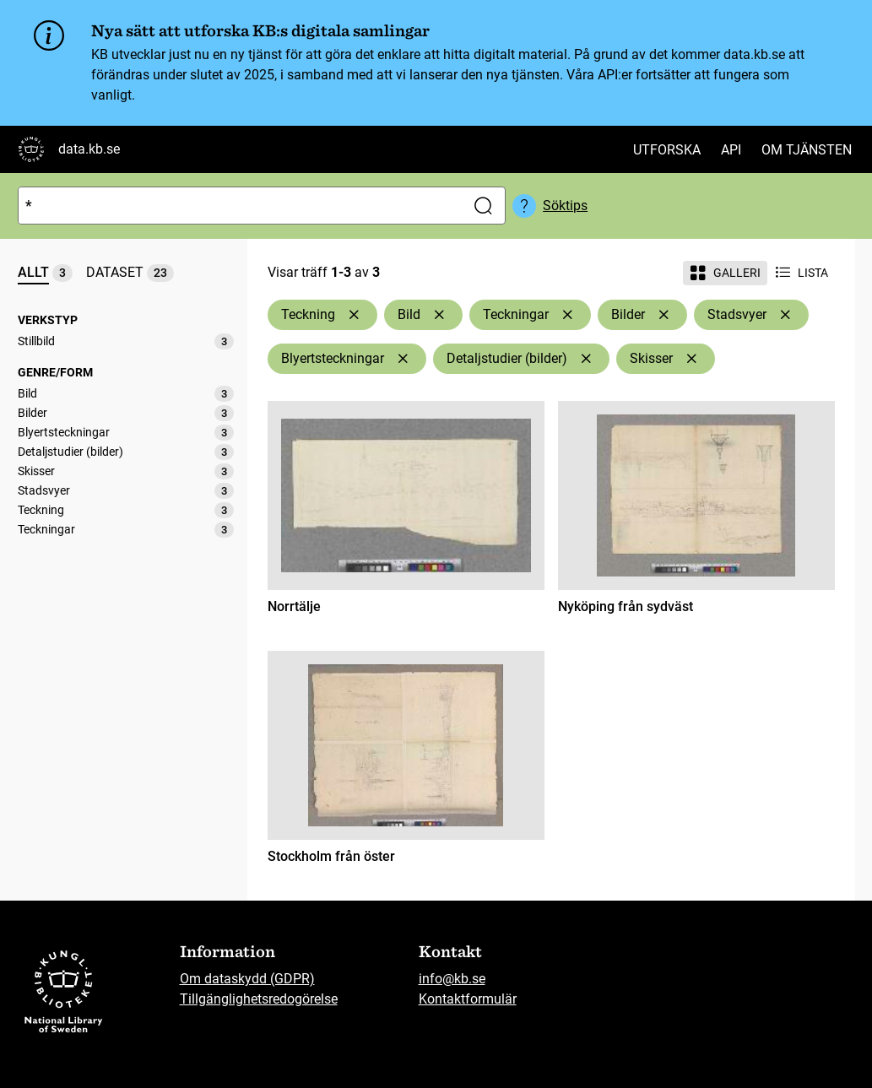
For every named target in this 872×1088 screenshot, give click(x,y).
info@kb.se (452, 979)
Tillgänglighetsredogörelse (259, 999)
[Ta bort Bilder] (663, 315)
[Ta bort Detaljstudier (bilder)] (586, 359)
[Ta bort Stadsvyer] (785, 315)
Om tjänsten (806, 150)
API (731, 150)
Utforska (667, 150)
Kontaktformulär (468, 999)
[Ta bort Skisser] (691, 359)
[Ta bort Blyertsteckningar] (403, 359)
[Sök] (238, 205)
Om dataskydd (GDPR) (247, 979)
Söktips (565, 206)
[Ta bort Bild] (439, 315)
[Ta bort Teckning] (354, 315)
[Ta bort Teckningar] (567, 315)
